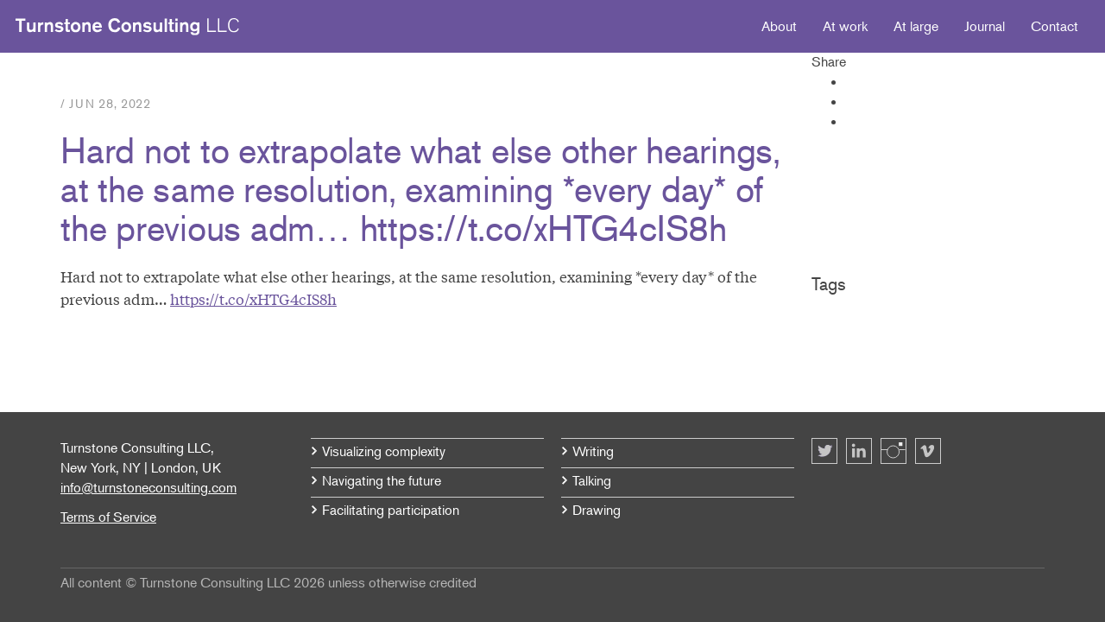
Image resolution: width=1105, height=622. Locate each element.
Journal (984, 26)
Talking (591, 480)
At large (915, 26)
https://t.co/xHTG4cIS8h (253, 298)
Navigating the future (381, 480)
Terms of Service (108, 516)
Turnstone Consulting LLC (128, 26)
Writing (593, 451)
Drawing (596, 509)
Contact (1054, 26)
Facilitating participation (390, 509)
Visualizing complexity (383, 451)
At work (845, 26)
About (779, 26)
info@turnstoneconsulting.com (148, 487)
